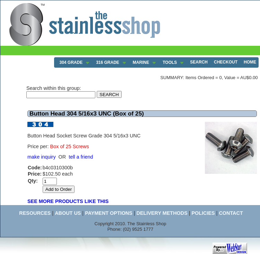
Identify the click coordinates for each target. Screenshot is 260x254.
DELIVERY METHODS (162, 213)
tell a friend (81, 157)
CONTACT (231, 213)
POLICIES (203, 213)
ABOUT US (68, 213)
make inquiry (41, 157)
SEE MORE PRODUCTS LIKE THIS (68, 201)
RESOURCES (35, 213)
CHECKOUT (225, 62)
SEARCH (199, 62)
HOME (250, 62)
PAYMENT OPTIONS (108, 213)
